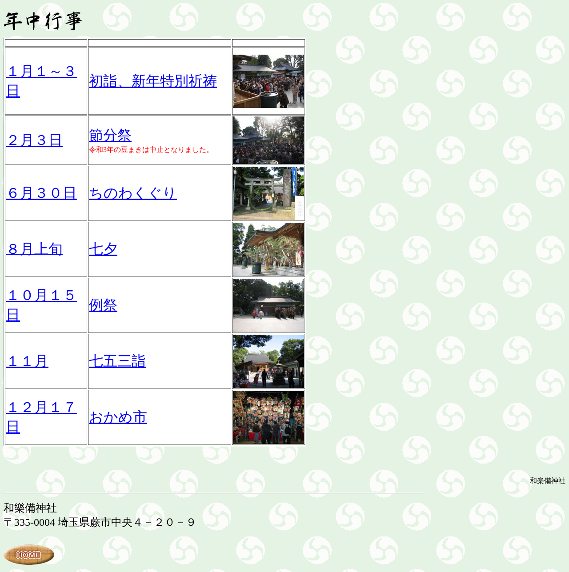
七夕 (103, 249)
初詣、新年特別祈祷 (153, 81)
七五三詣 (117, 361)
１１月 (27, 361)
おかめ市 (118, 417)
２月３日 (34, 140)
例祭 (103, 305)
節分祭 (110, 135)
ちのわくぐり (133, 193)
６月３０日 (41, 193)
